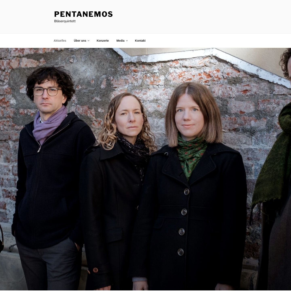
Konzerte (103, 40)
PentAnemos (83, 14)
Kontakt (140, 40)
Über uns (82, 40)
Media (122, 40)
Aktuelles (60, 40)
